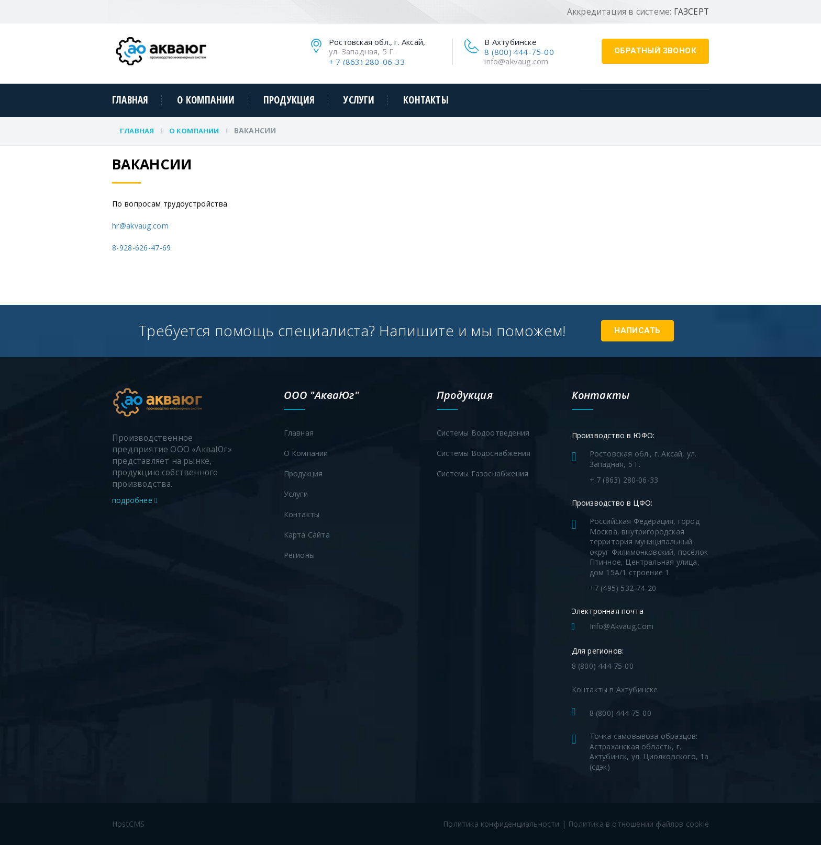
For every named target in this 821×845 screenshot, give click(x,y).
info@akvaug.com (516, 61)
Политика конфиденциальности (501, 824)
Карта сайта (307, 535)
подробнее (134, 500)
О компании (206, 100)
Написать (637, 330)
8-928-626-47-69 (141, 248)
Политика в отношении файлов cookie (638, 824)
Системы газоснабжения (482, 473)
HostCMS (128, 824)
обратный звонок (655, 50)
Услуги (358, 100)
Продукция (289, 100)
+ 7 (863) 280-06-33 (367, 61)
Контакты (426, 100)
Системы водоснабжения (483, 453)
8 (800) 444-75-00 (518, 52)
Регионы (299, 555)
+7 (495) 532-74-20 (623, 588)
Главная (130, 100)
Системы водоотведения (483, 433)
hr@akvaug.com (140, 226)
